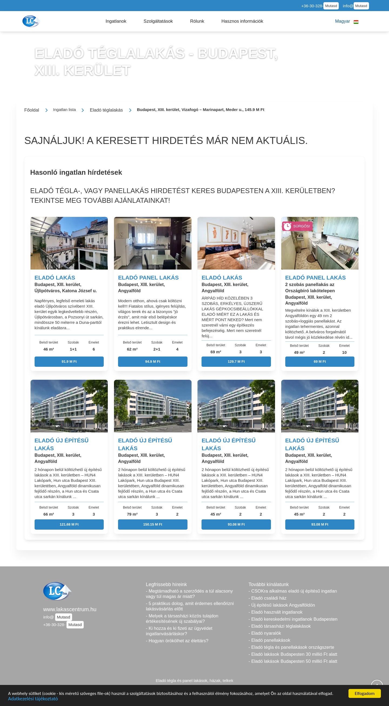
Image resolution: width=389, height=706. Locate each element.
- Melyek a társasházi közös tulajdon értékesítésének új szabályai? (182, 618)
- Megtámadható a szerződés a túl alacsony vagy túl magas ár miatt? (189, 594)
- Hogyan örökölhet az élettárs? (177, 640)
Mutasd (331, 6)
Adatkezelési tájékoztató (33, 699)
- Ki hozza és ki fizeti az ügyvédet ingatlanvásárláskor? (179, 631)
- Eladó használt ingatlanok (276, 612)
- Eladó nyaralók (265, 633)
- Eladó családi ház (268, 598)
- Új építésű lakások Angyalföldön (282, 605)
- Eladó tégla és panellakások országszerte (291, 647)
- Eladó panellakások (269, 640)
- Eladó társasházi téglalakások (280, 626)
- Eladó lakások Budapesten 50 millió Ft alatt (293, 661)
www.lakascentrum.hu (69, 609)
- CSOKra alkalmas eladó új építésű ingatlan (293, 591)
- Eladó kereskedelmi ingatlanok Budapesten (293, 619)
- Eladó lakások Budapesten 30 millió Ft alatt (293, 654)
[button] (116, 21)
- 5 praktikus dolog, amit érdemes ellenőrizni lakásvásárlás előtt (190, 606)
